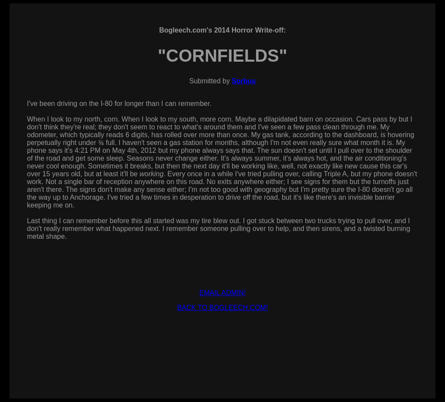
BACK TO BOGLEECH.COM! (222, 307)
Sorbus (244, 81)
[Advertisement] (222, 338)
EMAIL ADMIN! (222, 293)
